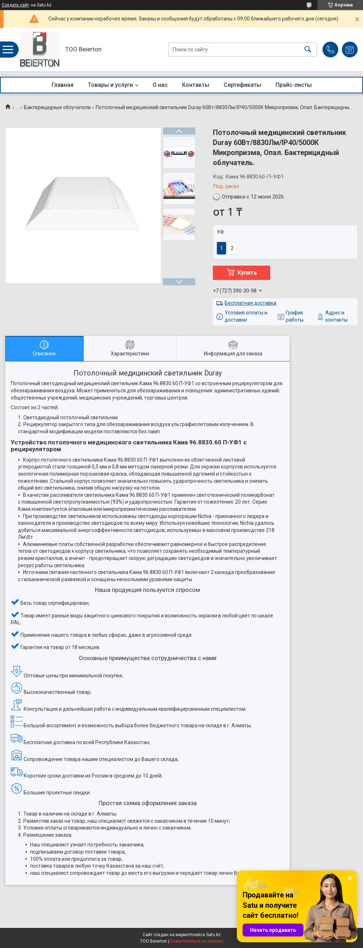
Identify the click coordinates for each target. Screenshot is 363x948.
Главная (62, 84)
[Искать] (307, 49)
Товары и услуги (110, 84)
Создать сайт (15, 5)
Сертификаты (242, 84)
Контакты (195, 84)
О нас (160, 84)
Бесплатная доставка (250, 303)
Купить (247, 272)
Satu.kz (213, 934)
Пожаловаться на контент (196, 941)
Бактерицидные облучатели (57, 107)
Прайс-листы (294, 84)
